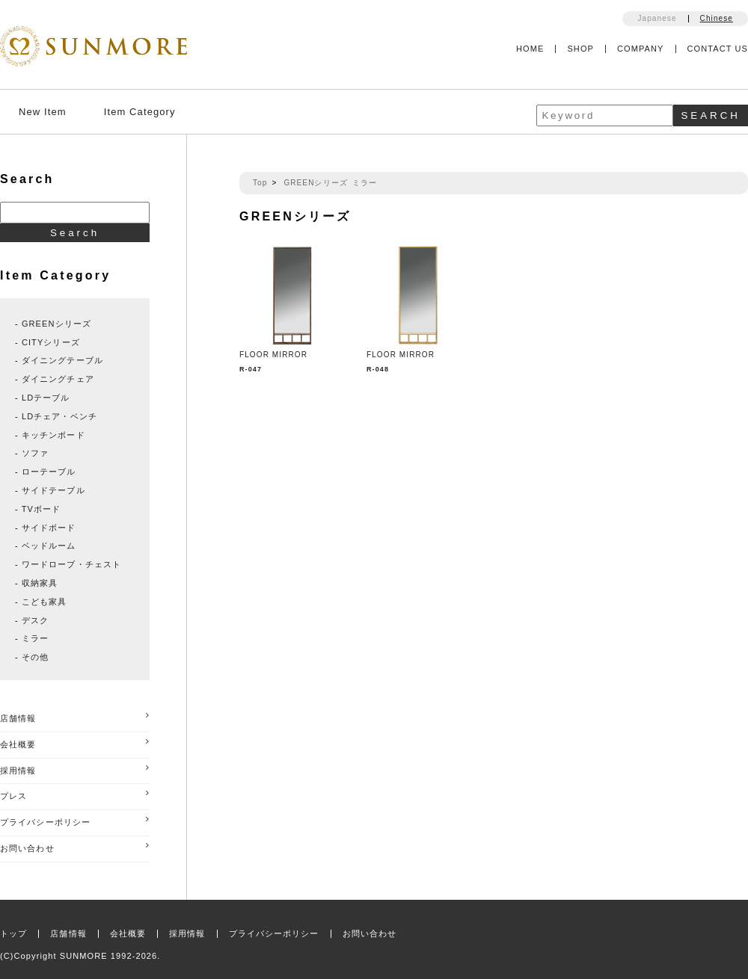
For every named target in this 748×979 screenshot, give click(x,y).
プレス (75, 794)
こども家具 (44, 601)
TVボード (41, 508)
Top (260, 183)
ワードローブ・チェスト (71, 564)
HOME (530, 48)
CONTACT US (718, 48)
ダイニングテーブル (62, 360)
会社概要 (75, 743)
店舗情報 (75, 717)
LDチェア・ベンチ (59, 416)
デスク (35, 620)
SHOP (580, 48)
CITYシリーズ (51, 342)
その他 (35, 656)
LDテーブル (46, 397)
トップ (13, 933)
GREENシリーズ (315, 183)
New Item (43, 111)
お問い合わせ (75, 847)
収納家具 (40, 582)
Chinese (716, 18)
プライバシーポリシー (75, 821)
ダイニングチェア (58, 378)
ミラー (364, 183)
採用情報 (75, 769)
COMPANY (640, 48)
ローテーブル (49, 471)
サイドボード (49, 527)
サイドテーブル (53, 490)
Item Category (140, 111)
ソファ (35, 452)
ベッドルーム (49, 545)
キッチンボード (53, 434)
